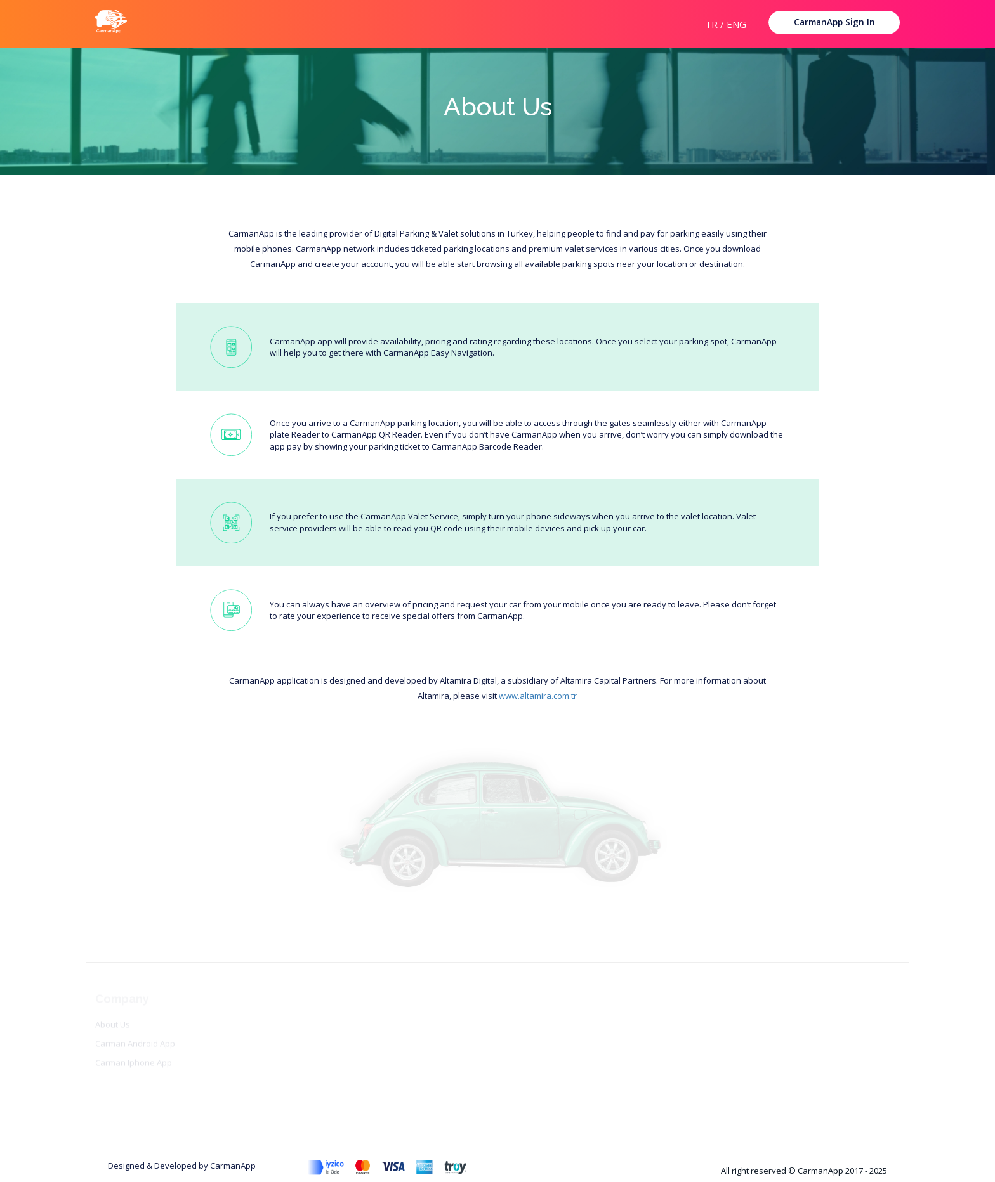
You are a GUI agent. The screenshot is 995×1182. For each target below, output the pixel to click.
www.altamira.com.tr (538, 695)
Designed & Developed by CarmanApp (182, 1165)
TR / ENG (725, 24)
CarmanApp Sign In (834, 22)
